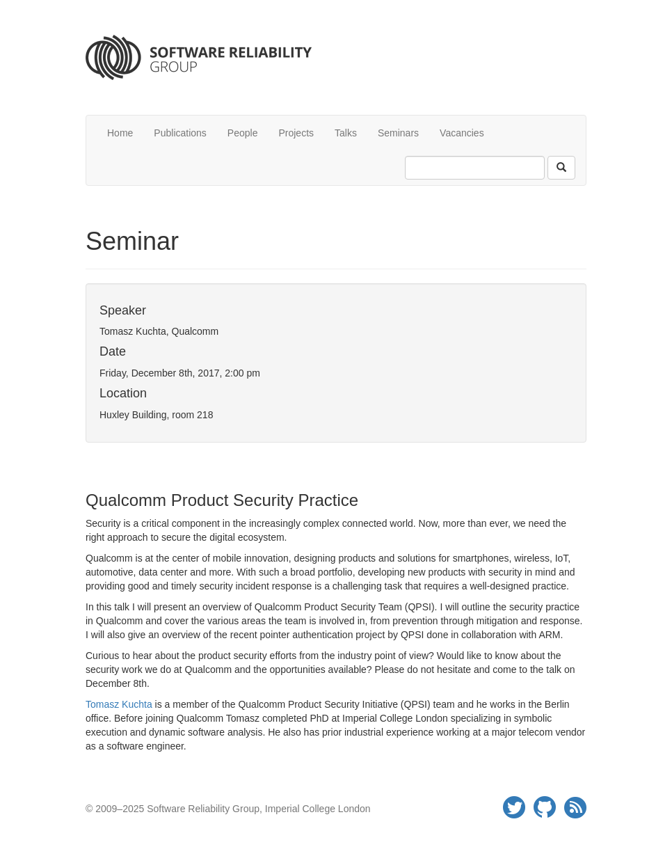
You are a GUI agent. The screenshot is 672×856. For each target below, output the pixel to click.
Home (120, 132)
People (242, 132)
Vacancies (462, 132)
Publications (180, 132)
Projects (296, 132)
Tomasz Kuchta (119, 704)
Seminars (398, 132)
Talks (346, 132)
